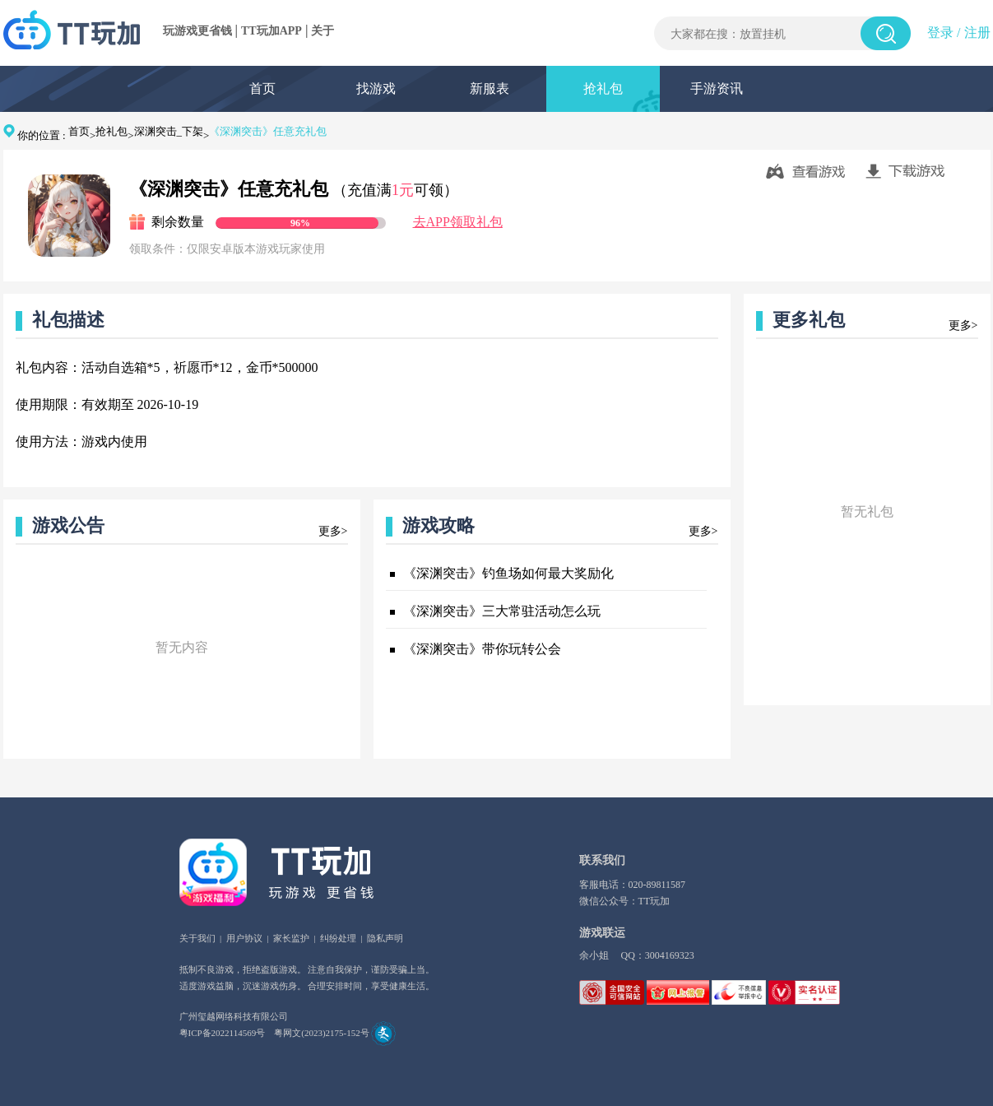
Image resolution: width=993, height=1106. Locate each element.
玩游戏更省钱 (197, 31)
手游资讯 (716, 88)
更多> (333, 531)
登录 (940, 33)
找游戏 (376, 88)
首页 (262, 88)
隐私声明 (385, 938)
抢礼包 (603, 88)
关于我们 (197, 938)
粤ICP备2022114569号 (222, 1033)
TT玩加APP (271, 31)
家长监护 (291, 938)
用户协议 (244, 938)
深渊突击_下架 (169, 131)
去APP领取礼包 (458, 222)
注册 (977, 33)
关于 (322, 31)
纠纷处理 (338, 938)
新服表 (489, 88)
